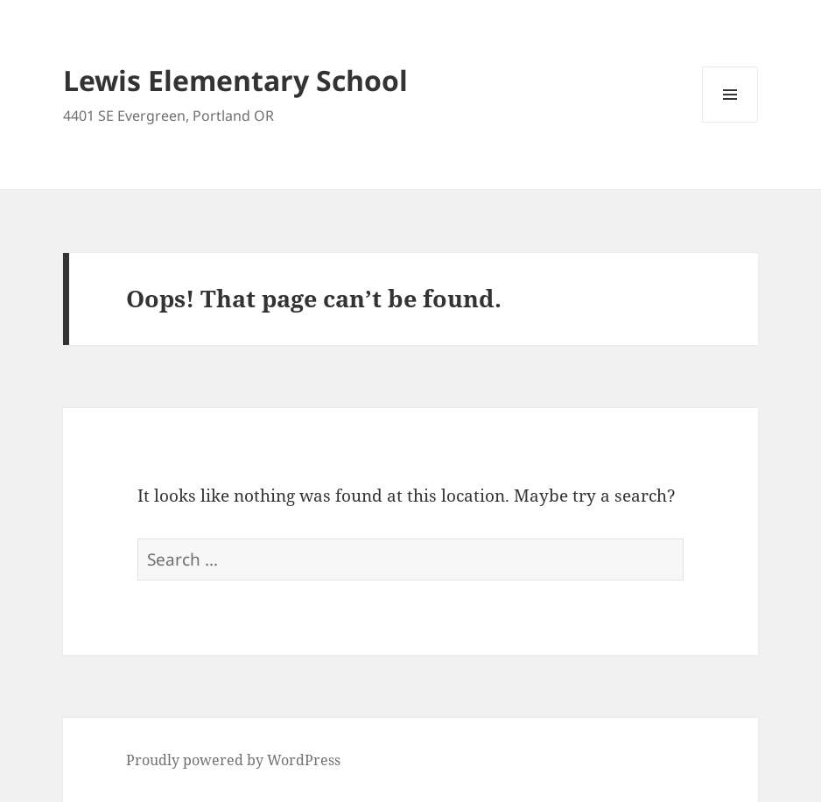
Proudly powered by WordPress (233, 760)
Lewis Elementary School (235, 80)
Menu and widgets (730, 122)
